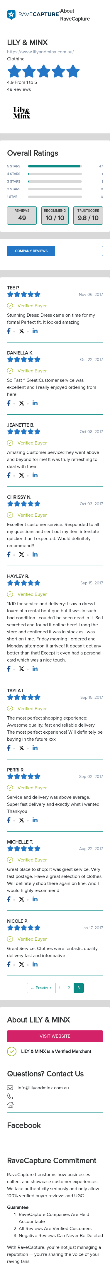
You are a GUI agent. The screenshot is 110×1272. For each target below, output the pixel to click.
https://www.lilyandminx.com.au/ (40, 52)
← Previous (41, 988)
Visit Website (55, 1036)
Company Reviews (31, 251)
